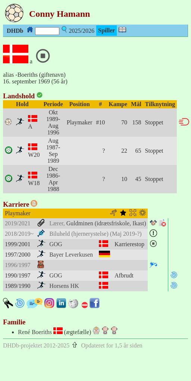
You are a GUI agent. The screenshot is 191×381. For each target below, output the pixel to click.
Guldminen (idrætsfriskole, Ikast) (106, 223)
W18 (34, 183)
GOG (55, 244)
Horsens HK (64, 286)
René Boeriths (35, 332)
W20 (34, 155)
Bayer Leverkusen (71, 254)
